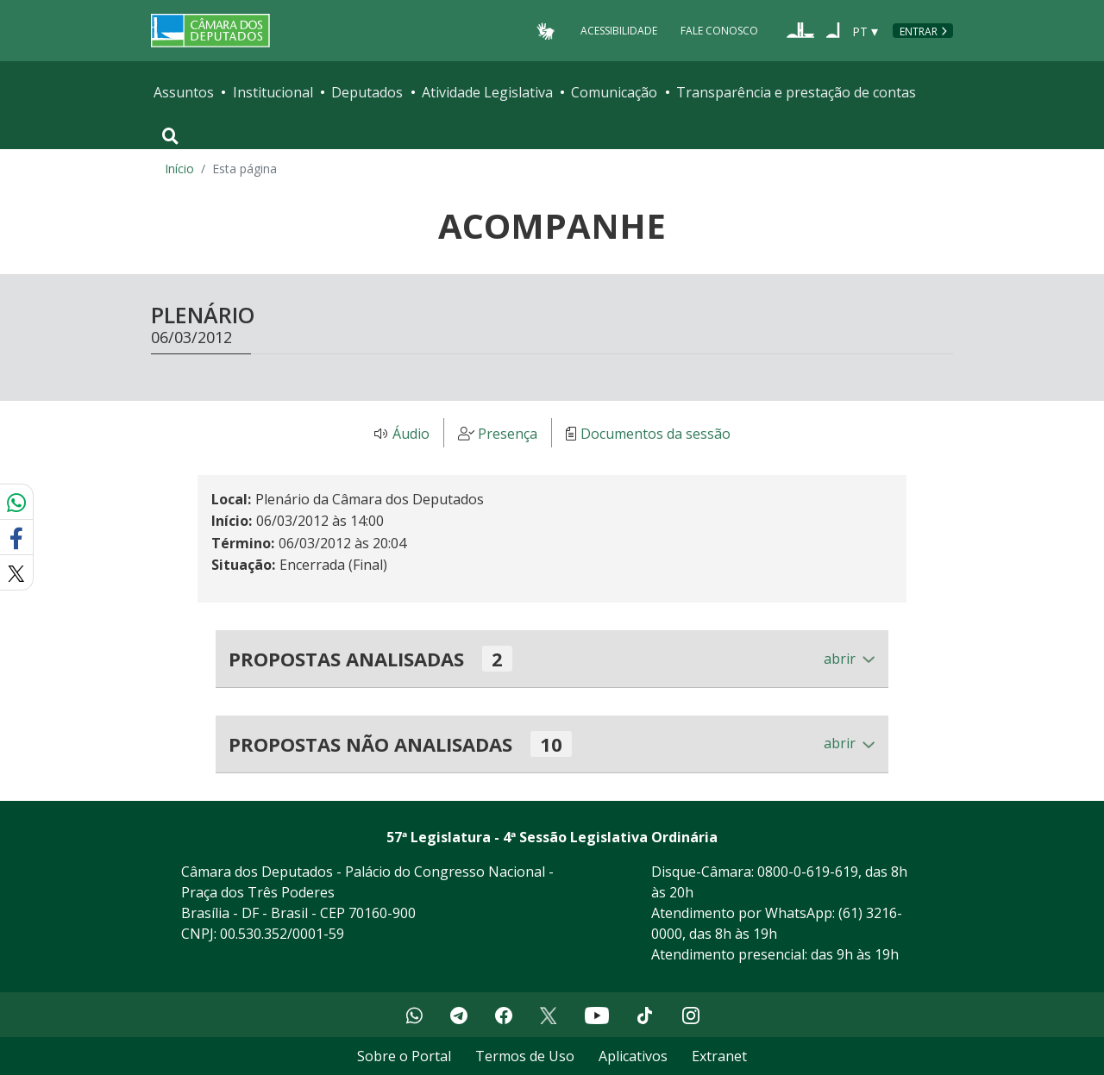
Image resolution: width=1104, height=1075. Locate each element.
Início (179, 168)
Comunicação (614, 92)
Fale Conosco (719, 30)
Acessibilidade (618, 30)
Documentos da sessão (655, 433)
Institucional (273, 92)
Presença (507, 433)
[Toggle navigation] (170, 136)
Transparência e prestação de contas (796, 92)
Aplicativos (633, 1056)
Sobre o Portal (404, 1056)
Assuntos (184, 92)
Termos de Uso (524, 1056)
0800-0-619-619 (807, 871)
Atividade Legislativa (487, 92)
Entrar (919, 31)
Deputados (367, 92)
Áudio (411, 433)
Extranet (719, 1056)
